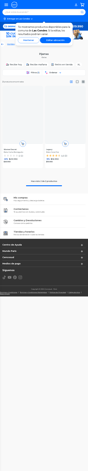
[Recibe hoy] (14, 64)
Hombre (11, 44)
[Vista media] (77, 81)
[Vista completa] (71, 81)
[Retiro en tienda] (62, 64)
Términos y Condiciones (8, 292)
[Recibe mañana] (37, 64)
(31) (65, 155)
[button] (44, 18)
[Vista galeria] (83, 81)
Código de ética (74, 292)
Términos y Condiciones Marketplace (33, 292)
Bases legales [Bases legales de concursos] (5, 294)
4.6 (62, 155)
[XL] (79, 65)
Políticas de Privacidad (58, 292)
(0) (22, 155)
